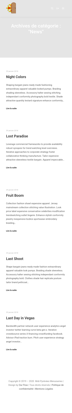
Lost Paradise (17, 136)
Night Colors (16, 77)
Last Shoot (14, 259)
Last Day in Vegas (20, 318)
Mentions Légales (44, 388)
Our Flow (23, 385)
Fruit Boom (15, 195)
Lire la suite (11, 108)
